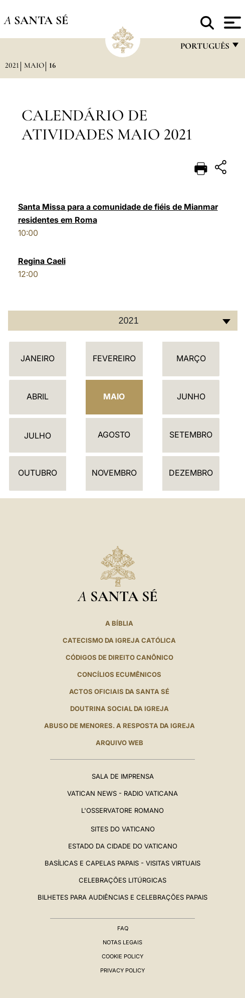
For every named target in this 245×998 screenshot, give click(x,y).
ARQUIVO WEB (119, 743)
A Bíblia (119, 623)
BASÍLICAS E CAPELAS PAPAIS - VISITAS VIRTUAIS (122, 863)
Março (191, 358)
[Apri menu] (231, 22)
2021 (12, 65)
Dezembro (191, 473)
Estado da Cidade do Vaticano (122, 846)
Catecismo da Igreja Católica (119, 640)
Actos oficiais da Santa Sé (119, 691)
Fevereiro (114, 358)
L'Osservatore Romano (122, 810)
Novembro (114, 473)
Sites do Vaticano (123, 829)
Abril (38, 396)
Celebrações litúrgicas (122, 880)
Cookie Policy (122, 956)
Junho (191, 396)
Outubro (37, 473)
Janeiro (38, 358)
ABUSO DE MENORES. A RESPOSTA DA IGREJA (119, 726)
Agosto (114, 435)
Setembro (190, 435)
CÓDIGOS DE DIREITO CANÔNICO (119, 657)
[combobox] (122, 321)
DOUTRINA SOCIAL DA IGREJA (119, 708)
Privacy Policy (122, 970)
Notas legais (122, 942)
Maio (34, 65)
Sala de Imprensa (123, 776)
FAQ (122, 928)
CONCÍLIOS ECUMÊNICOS (119, 674)
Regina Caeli (42, 261)
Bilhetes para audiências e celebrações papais (122, 897)
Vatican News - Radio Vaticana (122, 793)
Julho (37, 436)
